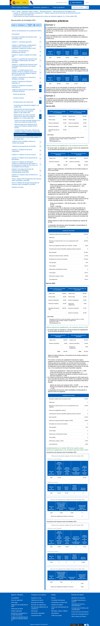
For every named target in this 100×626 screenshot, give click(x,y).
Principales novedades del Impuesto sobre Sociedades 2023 (24, 37)
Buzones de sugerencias (38, 604)
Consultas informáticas (58, 600)
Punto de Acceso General (79, 612)
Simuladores (55, 613)
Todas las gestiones (59, 7)
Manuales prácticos (46, 11)
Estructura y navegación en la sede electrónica (19, 614)
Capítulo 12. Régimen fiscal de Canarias (24, 154)
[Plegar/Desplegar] (40, 38)
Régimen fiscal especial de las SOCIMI (24, 146)
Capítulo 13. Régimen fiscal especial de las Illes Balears (24, 158)
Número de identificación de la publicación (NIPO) (26, 30)
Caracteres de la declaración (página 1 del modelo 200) (26, 106)
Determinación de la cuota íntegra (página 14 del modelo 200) (27, 138)
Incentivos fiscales (18, 98)
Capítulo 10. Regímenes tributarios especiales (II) (28, 13)
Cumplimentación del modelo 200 (23, 14)
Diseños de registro (57, 604)
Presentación (16, 34)
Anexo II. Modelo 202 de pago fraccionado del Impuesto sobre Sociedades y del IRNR (25, 183)
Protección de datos (17, 608)
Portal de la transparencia (79, 614)
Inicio (13, 11)
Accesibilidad (15, 598)
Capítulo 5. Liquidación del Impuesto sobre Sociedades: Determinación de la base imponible (24, 60)
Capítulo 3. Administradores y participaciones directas (20, 51)
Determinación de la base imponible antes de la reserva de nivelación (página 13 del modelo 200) (24, 111)
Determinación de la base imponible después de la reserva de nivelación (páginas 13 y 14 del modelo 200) (45, 16)
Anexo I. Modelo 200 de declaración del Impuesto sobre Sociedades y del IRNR (26, 179)
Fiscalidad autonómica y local (78, 601)
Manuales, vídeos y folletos (30, 11)
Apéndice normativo (18, 187)
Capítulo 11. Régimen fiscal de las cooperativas (22, 150)
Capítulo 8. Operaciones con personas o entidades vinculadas (24, 78)
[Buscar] (78, 7)
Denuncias (34, 611)
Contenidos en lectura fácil (59, 602)
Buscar (53, 598)
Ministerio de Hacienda (78, 598)
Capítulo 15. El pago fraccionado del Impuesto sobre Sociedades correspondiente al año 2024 (22, 170)
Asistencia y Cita (36, 598)
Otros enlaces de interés (78, 616)
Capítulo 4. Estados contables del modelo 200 (24, 55)
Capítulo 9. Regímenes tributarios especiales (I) (22, 82)
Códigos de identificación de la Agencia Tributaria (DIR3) (19, 618)
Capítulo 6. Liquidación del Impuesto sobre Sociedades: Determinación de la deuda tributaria (24, 66)
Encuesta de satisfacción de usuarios (39, 607)
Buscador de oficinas (37, 602)
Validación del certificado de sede (19, 605)
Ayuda (18, 11)
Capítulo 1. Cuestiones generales (22, 42)
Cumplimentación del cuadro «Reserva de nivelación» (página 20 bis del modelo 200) (27, 130)
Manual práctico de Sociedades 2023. (64, 11)
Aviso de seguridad (16, 600)
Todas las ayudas (56, 615)
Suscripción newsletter (38, 613)
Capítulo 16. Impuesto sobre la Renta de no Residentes (25, 175)
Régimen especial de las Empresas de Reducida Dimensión (62, 13)
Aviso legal (14, 602)
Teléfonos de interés (37, 600)
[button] (87, 2)
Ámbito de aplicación (19, 94)
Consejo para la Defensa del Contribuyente (79, 608)
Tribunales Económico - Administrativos (78, 604)
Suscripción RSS (36, 615)
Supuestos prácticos (20, 134)
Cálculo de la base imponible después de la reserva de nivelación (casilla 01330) (27, 121)
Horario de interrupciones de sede (59, 607)
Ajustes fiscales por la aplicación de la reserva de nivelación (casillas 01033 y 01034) (26, 126)
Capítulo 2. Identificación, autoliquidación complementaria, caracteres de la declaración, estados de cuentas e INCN (24, 46)
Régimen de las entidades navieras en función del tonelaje (23, 142)
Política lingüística (16, 611)
